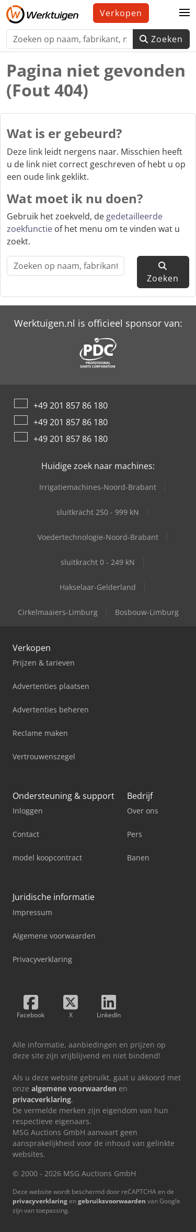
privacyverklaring (40, 1201)
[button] (184, 13)
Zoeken (161, 39)
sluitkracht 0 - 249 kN (98, 562)
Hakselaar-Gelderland (98, 587)
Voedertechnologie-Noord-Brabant (98, 537)
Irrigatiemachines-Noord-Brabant (97, 487)
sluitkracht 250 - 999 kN (97, 512)
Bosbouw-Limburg (147, 612)
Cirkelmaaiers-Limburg (58, 612)
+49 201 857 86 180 (70, 405)
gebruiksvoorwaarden (112, 1201)
